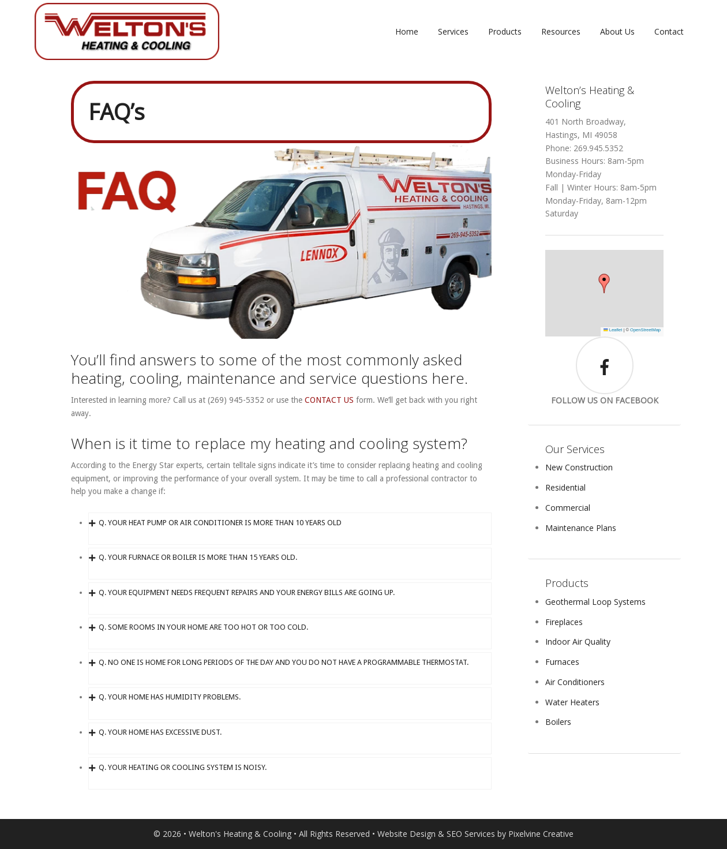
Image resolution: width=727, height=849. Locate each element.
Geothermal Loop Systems (595, 601)
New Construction (579, 467)
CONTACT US (329, 400)
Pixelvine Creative (541, 833)
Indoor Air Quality (577, 641)
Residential (565, 487)
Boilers (558, 721)
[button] (604, 283)
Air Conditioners (575, 681)
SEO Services (471, 833)
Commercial (567, 507)
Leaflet (613, 329)
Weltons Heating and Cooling (127, 32)
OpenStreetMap (645, 329)
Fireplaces (564, 621)
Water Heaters (572, 702)
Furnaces (562, 661)
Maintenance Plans (580, 527)
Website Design (406, 833)
